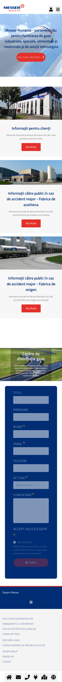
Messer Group (10, 651)
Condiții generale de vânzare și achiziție (23, 645)
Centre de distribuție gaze (31, 356)
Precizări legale (11, 640)
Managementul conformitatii (18, 624)
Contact (6, 661)
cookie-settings (11, 634)
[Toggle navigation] (31, 602)
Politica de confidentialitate (17, 618)
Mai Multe (31, 147)
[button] (1, 364)
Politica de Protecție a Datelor (19, 629)
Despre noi (8, 656)
